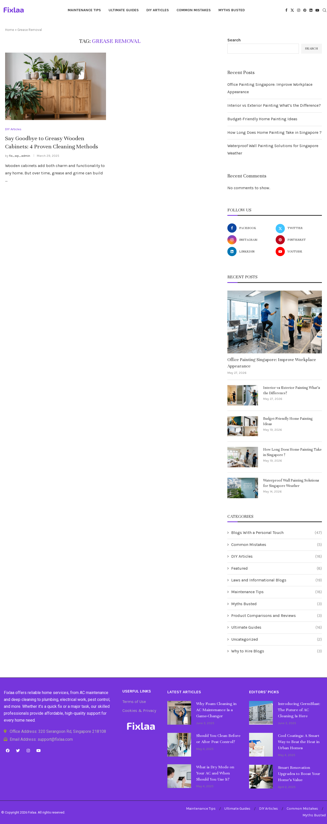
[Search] (324, 10)
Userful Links (136, 691)
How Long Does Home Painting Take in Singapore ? (274, 132)
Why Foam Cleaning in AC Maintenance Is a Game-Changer (216, 710)
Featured (276, 568)
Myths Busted (231, 10)
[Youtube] (317, 10)
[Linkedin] (311, 10)
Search (234, 40)
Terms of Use (134, 702)
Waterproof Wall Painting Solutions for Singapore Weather (291, 483)
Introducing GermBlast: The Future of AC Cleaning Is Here (299, 710)
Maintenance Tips (84, 10)
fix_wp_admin (19, 156)
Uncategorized (276, 639)
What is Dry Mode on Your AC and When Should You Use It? (215, 773)
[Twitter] (292, 10)
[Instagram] (298, 10)
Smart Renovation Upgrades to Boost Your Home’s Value (299, 773)
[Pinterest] (305, 10)
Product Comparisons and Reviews (276, 615)
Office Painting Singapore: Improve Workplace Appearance (271, 363)
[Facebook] (286, 10)
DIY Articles (157, 10)
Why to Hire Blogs (276, 651)
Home (9, 30)
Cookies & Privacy (139, 711)
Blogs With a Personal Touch (276, 532)
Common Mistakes (194, 10)
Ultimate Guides (124, 10)
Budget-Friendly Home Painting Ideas (262, 118)
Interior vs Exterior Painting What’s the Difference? (274, 105)
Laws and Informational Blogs (276, 580)
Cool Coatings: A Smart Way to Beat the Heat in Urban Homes (299, 741)
